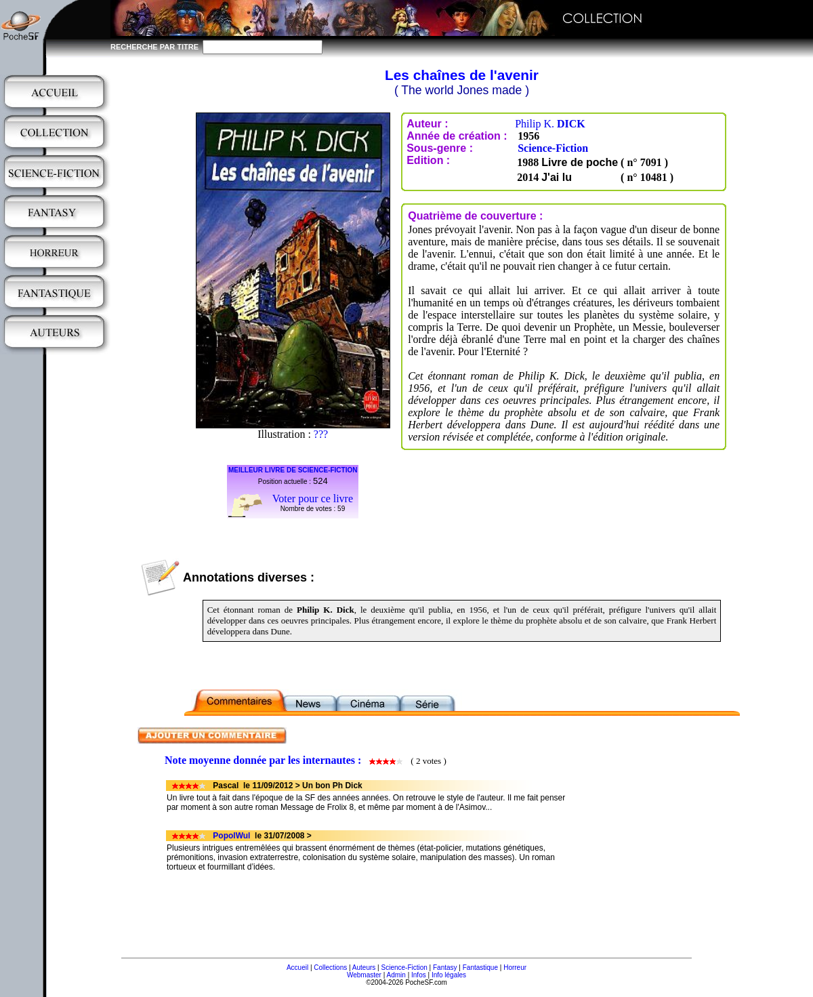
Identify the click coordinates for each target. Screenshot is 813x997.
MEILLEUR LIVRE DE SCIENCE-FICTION (293, 470)
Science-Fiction (553, 148)
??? (321, 434)
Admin (396, 975)
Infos (418, 975)
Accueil (297, 967)
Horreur (514, 967)
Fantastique (480, 967)
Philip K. (550, 123)
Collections (330, 967)
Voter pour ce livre (312, 498)
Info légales (449, 975)
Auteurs (363, 967)
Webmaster (364, 975)
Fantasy (445, 967)
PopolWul (231, 835)
